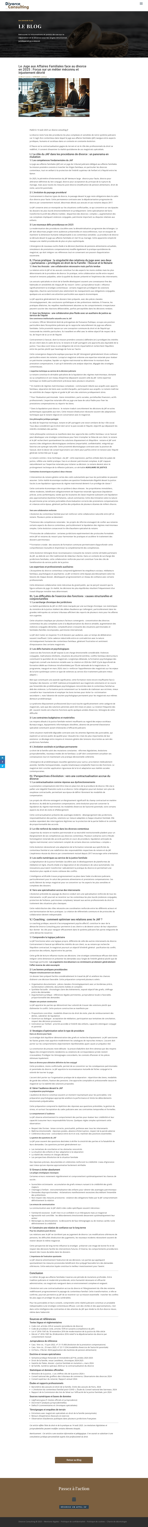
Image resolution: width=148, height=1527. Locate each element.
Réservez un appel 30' (74, 1507)
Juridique (44, 77)
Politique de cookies (96, 1521)
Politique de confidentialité (73, 1521)
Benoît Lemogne (26, 77)
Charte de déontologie (117, 1521)
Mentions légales (51, 1521)
